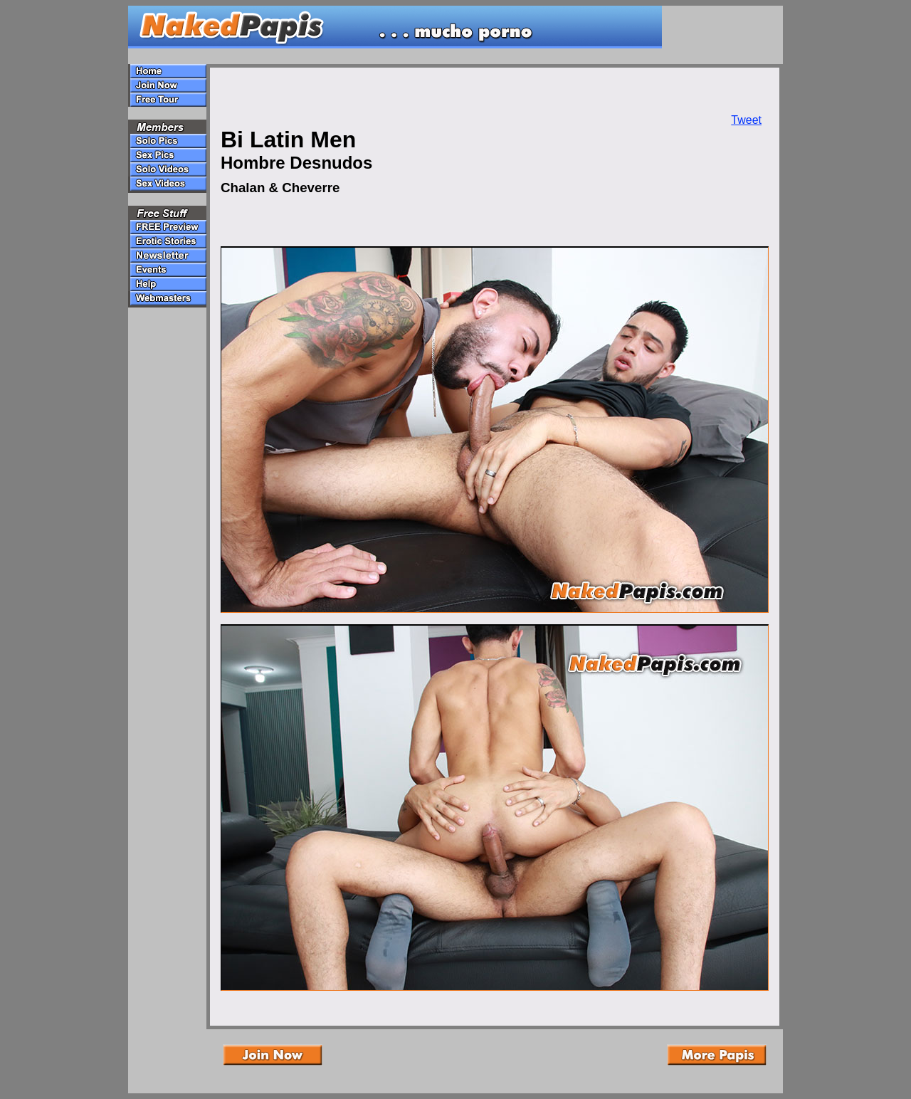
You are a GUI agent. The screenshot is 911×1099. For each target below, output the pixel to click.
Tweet (746, 120)
